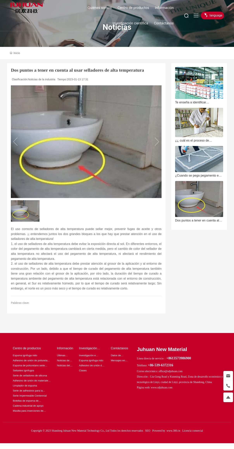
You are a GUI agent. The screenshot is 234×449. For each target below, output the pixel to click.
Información (164, 8)
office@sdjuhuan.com (170, 371)
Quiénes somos (100, 8)
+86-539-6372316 (160, 365)
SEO (147, 430)
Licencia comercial (192, 430)
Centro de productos (133, 8)
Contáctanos (164, 23)
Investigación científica (130, 23)
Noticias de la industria (41, 79)
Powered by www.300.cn (166, 430)
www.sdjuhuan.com (161, 387)
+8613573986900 (178, 358)
